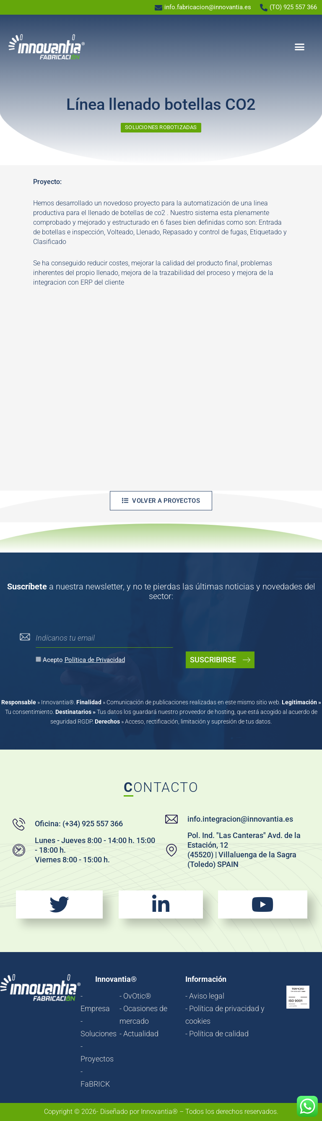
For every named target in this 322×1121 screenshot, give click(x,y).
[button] (300, 47)
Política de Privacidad (95, 660)
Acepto (84, 660)
